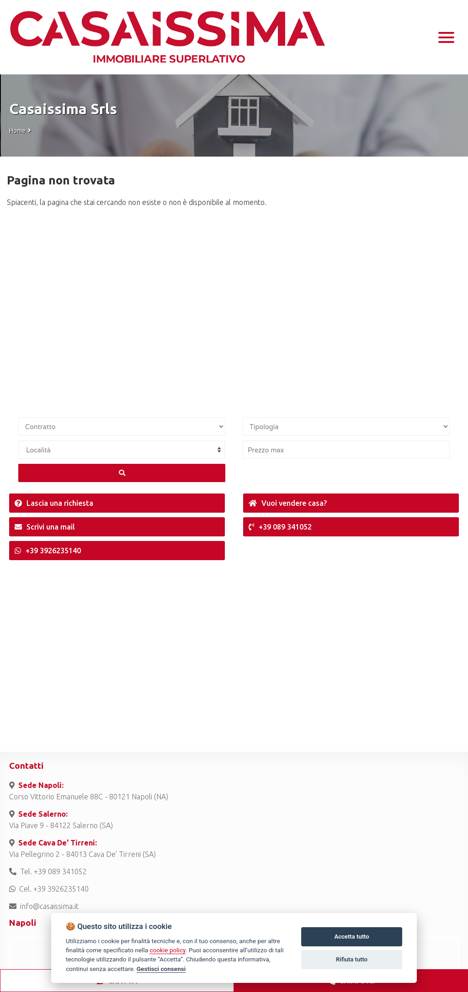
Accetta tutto (351, 936)
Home (17, 130)
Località (38, 450)
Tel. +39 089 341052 (48, 871)
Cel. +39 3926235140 (49, 889)
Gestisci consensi (161, 968)
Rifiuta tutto (351, 959)
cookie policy (167, 950)
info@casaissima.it (44, 906)
